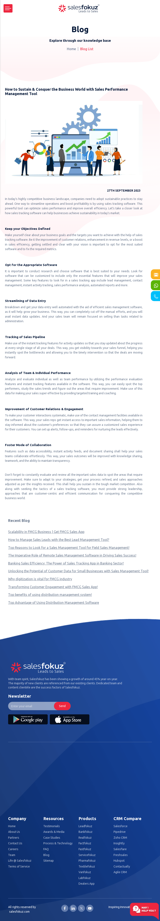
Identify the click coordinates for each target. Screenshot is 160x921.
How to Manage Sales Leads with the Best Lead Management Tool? (58, 540)
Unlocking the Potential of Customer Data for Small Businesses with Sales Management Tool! (78, 571)
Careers (13, 849)
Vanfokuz (85, 872)
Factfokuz (85, 843)
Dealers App (87, 883)
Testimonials (51, 826)
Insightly (119, 843)
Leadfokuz (85, 826)
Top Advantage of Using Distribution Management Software (53, 602)
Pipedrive (120, 831)
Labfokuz (85, 878)
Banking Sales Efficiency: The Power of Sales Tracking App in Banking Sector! (66, 563)
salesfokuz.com (19, 911)
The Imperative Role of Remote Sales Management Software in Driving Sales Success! (72, 555)
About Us (14, 831)
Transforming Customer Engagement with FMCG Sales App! (53, 587)
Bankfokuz (85, 831)
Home (71, 49)
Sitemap (48, 860)
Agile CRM (120, 872)
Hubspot (119, 860)
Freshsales (121, 855)
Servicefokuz (87, 855)
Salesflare (120, 849)
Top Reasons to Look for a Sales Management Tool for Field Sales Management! (68, 548)
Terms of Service (19, 866)
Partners (13, 837)
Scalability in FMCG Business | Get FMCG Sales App (46, 532)
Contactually (122, 866)
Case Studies (51, 837)
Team (11, 855)
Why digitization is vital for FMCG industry (40, 579)
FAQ (46, 849)
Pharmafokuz (87, 860)
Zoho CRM (120, 837)
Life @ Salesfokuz (19, 860)
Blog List (86, 49)
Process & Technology (57, 843)
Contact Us (15, 843)
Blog (46, 855)
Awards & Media (53, 831)
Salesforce (121, 826)
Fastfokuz (85, 849)
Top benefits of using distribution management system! (50, 595)
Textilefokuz (87, 866)
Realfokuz (85, 837)
